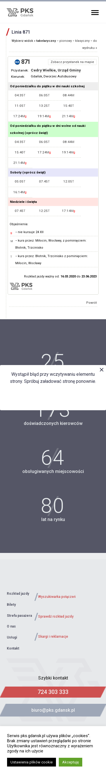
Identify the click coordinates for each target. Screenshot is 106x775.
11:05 (20, 106)
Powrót (91, 303)
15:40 (68, 106)
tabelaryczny (46, 41)
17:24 (20, 116)
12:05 (68, 181)
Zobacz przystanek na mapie (72, 62)
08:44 (68, 95)
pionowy (65, 41)
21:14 (68, 116)
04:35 (20, 95)
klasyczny (82, 41)
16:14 (20, 192)
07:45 (44, 181)
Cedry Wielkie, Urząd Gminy (56, 70)
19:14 (44, 116)
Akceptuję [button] (70, 762)
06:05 (44, 95)
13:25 (44, 106)
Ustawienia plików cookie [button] (31, 762)
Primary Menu (95, 12)
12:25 (44, 211)
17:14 (68, 211)
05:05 (20, 181)
